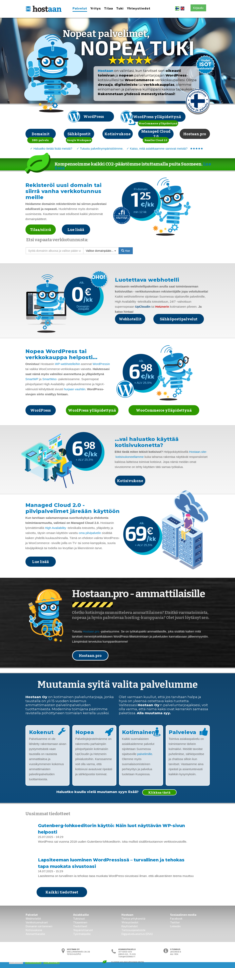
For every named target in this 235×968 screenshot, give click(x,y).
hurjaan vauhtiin (74, 389)
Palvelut (80, 8)
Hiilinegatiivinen (128, 962)
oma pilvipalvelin (90, 533)
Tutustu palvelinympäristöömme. (101, 148)
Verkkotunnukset (37, 922)
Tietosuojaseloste (133, 930)
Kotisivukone (34, 930)
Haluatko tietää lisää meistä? (53, 148)
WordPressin (101, 364)
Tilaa (108, 8)
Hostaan (105, 71)
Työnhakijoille (82, 933)
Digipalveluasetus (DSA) (137, 933)
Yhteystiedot (138, 8)
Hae (125, 250)
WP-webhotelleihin (67, 364)
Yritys (95, 8)
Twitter (175, 922)
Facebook (176, 918)
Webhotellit (33, 918)
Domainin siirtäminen (39, 926)
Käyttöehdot (129, 926)
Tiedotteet (80, 926)
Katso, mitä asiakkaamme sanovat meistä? (159, 148)
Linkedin (175, 926)
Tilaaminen (80, 922)
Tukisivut (79, 918)
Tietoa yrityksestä (133, 918)
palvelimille (144, 754)
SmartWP (31, 379)
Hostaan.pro (91, 631)
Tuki (120, 8)
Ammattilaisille (35, 933)
